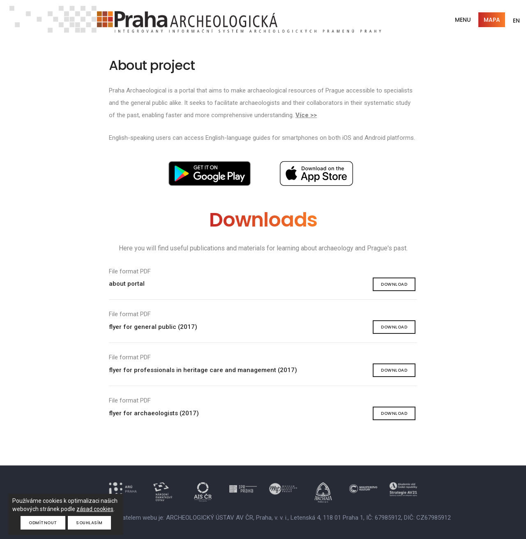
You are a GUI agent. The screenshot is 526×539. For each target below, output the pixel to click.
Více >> (306, 115)
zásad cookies (94, 509)
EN (516, 20)
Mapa (492, 20)
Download (394, 284)
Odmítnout (43, 523)
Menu (463, 20)
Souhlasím (89, 523)
